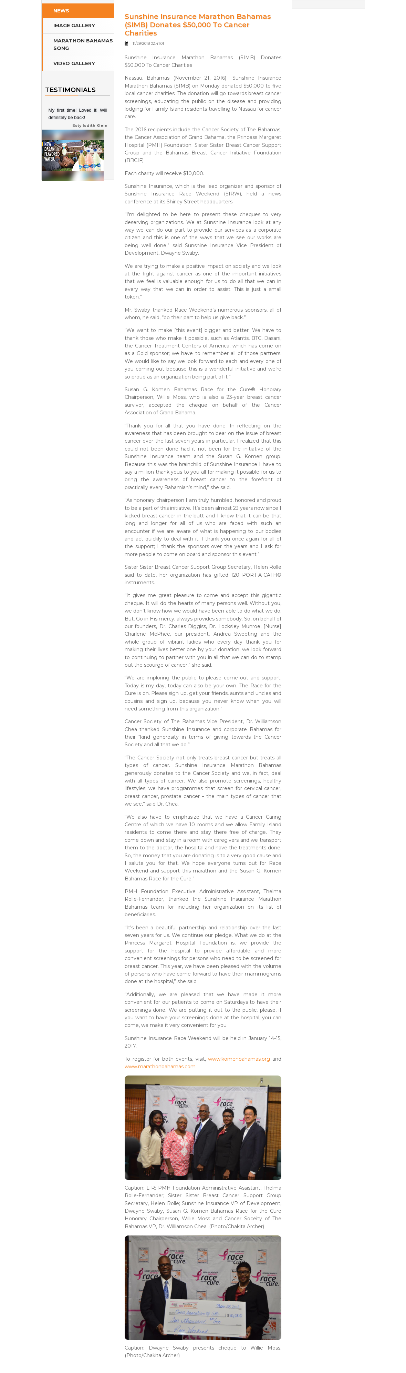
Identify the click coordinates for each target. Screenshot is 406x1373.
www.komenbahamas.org (239, 1059)
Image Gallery (74, 25)
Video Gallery (74, 63)
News (61, 11)
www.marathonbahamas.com (160, 1066)
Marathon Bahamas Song (83, 44)
